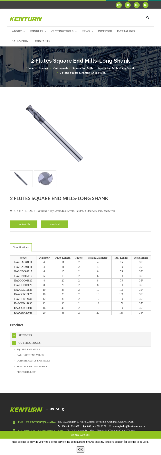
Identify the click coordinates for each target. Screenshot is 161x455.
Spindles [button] (38, 31)
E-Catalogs (126, 31)
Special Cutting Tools (30, 366)
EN (119, 5)
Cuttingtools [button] (64, 31)
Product (43, 68)
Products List (24, 372)
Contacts (42, 41)
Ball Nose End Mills (29, 355)
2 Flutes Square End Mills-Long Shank (83, 72)
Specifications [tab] (21, 247)
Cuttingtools (60, 68)
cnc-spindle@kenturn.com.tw (129, 426)
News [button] (87, 31)
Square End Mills (82, 68)
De (145, 5)
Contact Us (24, 224)
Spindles (22, 335)
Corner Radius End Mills (32, 360)
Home (29, 68)
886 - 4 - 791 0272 (96, 426)
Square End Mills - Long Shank (116, 68)
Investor (105, 31)
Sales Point (21, 41)
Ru (136, 5)
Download (54, 224)
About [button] (18, 31)
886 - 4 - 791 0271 (71, 426)
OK (80, 449)
